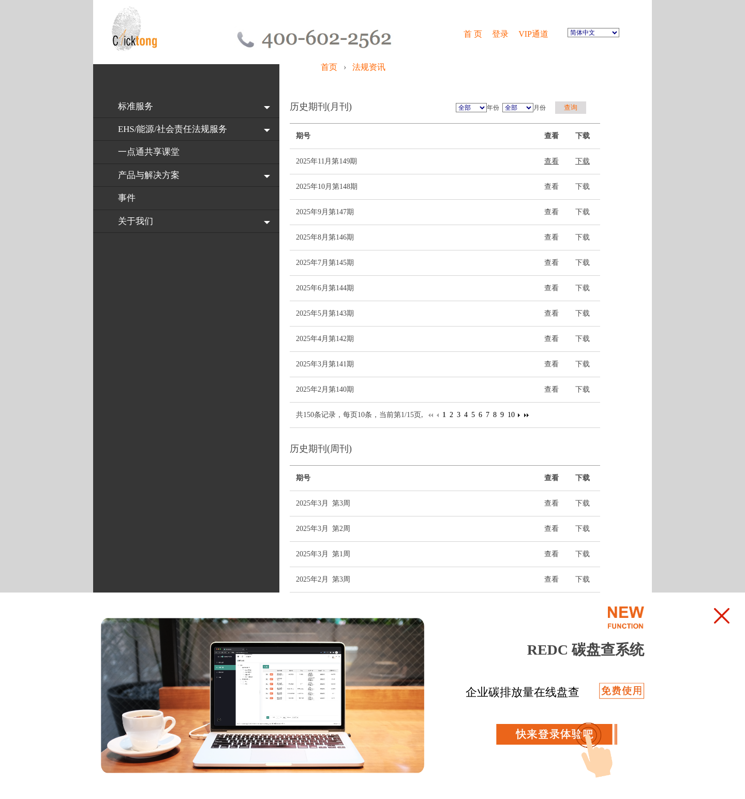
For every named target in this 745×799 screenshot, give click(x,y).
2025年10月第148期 (326, 186)
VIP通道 (534, 33)
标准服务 (135, 106)
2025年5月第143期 (325, 313)
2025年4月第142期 (325, 339)
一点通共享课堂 (149, 152)
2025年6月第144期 (325, 288)
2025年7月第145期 (325, 263)
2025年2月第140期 (325, 389)
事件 (127, 198)
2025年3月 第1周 (323, 554)
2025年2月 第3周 (323, 579)
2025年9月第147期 (325, 212)
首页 (330, 67)
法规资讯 (368, 67)
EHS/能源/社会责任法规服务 (172, 129)
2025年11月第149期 (326, 161)
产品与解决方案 (149, 175)
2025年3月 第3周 (323, 503)
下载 (582, 161)
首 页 (473, 33)
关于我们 (135, 221)
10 (511, 415)
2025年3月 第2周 (323, 528)
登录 (500, 33)
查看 (551, 161)
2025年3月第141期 (325, 364)
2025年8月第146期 (325, 237)
